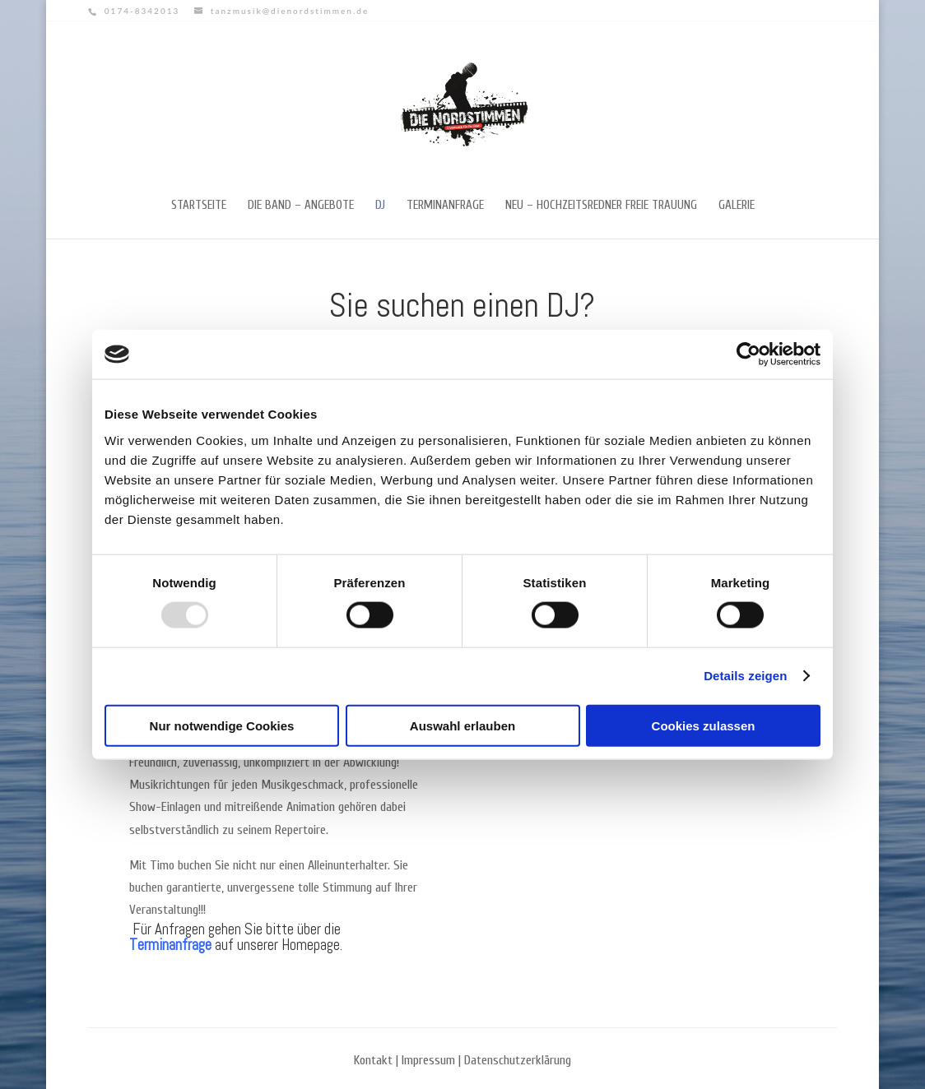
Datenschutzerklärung (517, 1060)
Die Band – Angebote (301, 206)
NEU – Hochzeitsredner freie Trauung (601, 206)
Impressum (428, 1060)
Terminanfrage (445, 206)
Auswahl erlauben (462, 725)
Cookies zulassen (703, 725)
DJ (380, 206)
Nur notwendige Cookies (222, 725)
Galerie (736, 206)
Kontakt (373, 1060)
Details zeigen (745, 676)
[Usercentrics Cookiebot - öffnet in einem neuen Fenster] (748, 354)
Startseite (198, 206)
